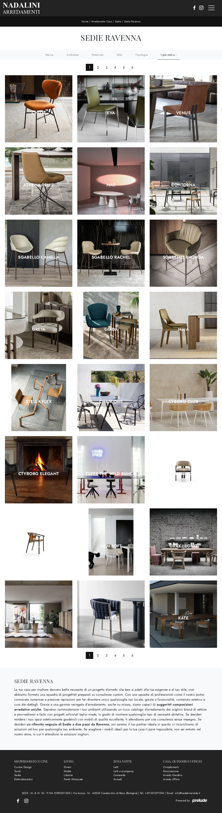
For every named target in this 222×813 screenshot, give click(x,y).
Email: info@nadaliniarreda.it (183, 793)
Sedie (118, 21)
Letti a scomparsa (123, 771)
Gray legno (183, 546)
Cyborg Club (183, 401)
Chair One (111, 401)
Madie (67, 771)
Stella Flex (39, 401)
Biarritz (183, 474)
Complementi (171, 767)
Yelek (111, 618)
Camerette (119, 775)
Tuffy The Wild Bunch (111, 474)
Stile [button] (119, 55)
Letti (115, 767)
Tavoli (17, 771)
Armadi (117, 779)
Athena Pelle (38, 185)
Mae (111, 185)
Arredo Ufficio (171, 779)
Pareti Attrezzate (73, 779)
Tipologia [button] (141, 55)
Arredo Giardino (172, 775)
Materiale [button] (97, 55)
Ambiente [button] (73, 55)
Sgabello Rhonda (183, 257)
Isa (38, 546)
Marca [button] (49, 55)
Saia (39, 618)
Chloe (39, 113)
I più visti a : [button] (169, 55)
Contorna (183, 185)
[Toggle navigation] (211, 8)
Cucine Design (23, 767)
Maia (183, 329)
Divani (67, 767)
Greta (38, 329)
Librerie (68, 775)
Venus (183, 113)
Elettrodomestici (23, 779)
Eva (111, 113)
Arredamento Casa (101, 21)
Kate (183, 618)
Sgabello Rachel (111, 257)
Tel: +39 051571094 (152, 793)
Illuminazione (171, 771)
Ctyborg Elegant (38, 474)
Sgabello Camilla (38, 257)
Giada (111, 329)
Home (85, 21)
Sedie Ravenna (132, 21)
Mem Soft (111, 546)
